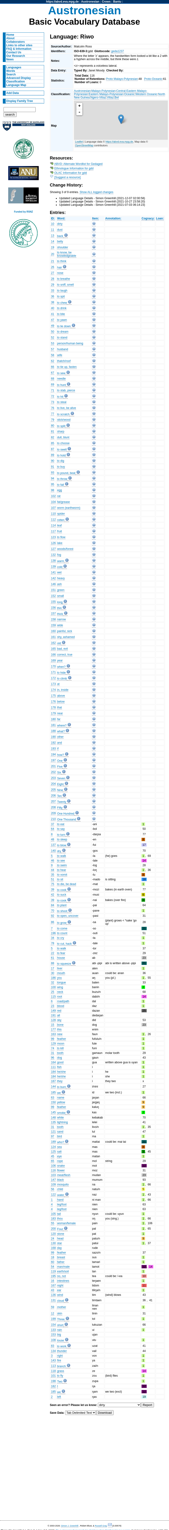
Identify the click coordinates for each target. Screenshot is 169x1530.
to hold (61, 455)
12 (52, 1313)
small (60, 596)
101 (53, 1375)
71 (52, 390)
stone (60, 1233)
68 (52, 378)
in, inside (62, 689)
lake (59, 543)
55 (52, 1223)
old (59, 643)
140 (53, 850)
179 (53, 713)
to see (61, 860)
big (59, 1334)
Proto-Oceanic (153, 79)
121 (53, 1131)
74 (52, 1048)
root (59, 996)
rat (58, 496)
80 (52, 425)
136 (53, 1295)
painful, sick (64, 631)
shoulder (62, 247)
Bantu (117, 1)
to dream (62, 331)
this (59, 1029)
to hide (61, 672)
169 (53, 660)
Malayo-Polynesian (103, 91)
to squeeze (64, 963)
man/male (63, 1266)
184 (53, 1071)
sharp (60, 431)
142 (53, 578)
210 (53, 819)
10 (52, 223)
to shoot (62, 911)
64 (52, 829)
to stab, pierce (66, 390)
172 (53, 678)
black (60, 1179)
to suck (61, 894)
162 (53, 643)
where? (61, 725)
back (60, 236)
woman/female (66, 1223)
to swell (62, 449)
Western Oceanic (146, 94)
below (61, 701)
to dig (60, 460)
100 (53, 987)
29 (52, 284)
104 (53, 502)
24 (52, 1238)
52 (52, 337)
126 (53, 543)
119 (53, 1271)
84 (52, 905)
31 (52, 1053)
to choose (63, 443)
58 (52, 355)
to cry (60, 938)
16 (52, 1280)
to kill (60, 1048)
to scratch (63, 414)
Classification (15, 81)
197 (53, 760)
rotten (60, 520)
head (60, 1238)
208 (53, 807)
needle (61, 378)
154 (53, 1324)
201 (53, 766)
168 (53, 1248)
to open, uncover (67, 915)
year (60, 660)
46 (52, 860)
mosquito (63, 1184)
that (59, 707)
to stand (62, 337)
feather (61, 1039)
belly (60, 241)
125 (53, 1151)
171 (53, 672)
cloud (60, 1300)
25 (52, 992)
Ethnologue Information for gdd (74, 168)
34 (52, 938)
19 (52, 247)
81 (52, 431)
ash (59, 584)
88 (52, 963)
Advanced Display (18, 78)
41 (52, 314)
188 (53, 731)
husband (62, 349)
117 (53, 531)
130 (53, 1243)
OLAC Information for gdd (70, 173)
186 (53, 977)
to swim (62, 865)
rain (59, 1330)
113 (53, 1365)
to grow (61, 922)
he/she (61, 1071)
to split (61, 426)
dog (59, 1057)
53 (52, 343)
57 (52, 349)
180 (53, 719)
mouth (61, 973)
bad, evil (62, 648)
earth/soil (63, 1271)
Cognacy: (148, 218)
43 (52, 1290)
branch (61, 1366)
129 (53, 1043)
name (60, 1097)
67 (52, 372)
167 (53, 1285)
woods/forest (65, 549)
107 (53, 507)
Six (59, 772)
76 (52, 408)
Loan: (160, 218)
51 (52, 879)
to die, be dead (66, 884)
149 (53, 1010)
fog (59, 554)
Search (11, 74)
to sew (61, 373)
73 (52, 402)
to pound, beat (66, 473)
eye (59, 1156)
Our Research (15, 56)
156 (53, 607)
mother (61, 1307)
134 (53, 1351)
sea (59, 1147)
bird (59, 1136)
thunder (62, 1351)
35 (52, 874)
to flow (61, 537)
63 (52, 1097)
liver (59, 968)
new (59, 1034)
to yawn (62, 320)
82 (52, 437)
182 (53, 1386)
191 (53, 1015)
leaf (59, 525)
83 (52, 1345)
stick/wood (63, 419)
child (60, 1189)
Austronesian (90, 1)
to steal (61, 402)
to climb (62, 678)
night (60, 1285)
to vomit (62, 874)
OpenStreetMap (84, 145)
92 (52, 915)
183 (53, 1218)
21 (52, 261)
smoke (61, 1112)
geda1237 (117, 51)
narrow (61, 619)
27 (52, 273)
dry (59, 851)
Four (60, 1229)
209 (53, 813)
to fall (60, 484)
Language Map (16, 85)
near (60, 713)
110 (53, 513)
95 (52, 484)
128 (53, 1020)
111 (53, 1067)
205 (53, 789)
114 (53, 525)
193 (53, 748)
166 (53, 654)
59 (52, 1307)
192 (53, 742)
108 (53, 1340)
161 (53, 637)
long (59, 602)
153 (53, 1334)
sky (59, 1020)
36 (52, 296)
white (60, 1117)
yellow (61, 1102)
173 (53, 684)
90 (52, 460)
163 (53, 1034)
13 (52, 235)
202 (53, 772)
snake (61, 1165)
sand (60, 1131)
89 (52, 455)
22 (52, 953)
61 (52, 957)
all (58, 1015)
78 (52, 943)
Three (61, 1319)
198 (53, 1381)
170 (53, 666)
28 (52, 278)
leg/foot (61, 1204)
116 (53, 1170)
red (59, 1010)
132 (53, 554)
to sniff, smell (65, 284)
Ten (59, 796)
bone (60, 1024)
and (59, 742)
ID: (53, 218)
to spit (61, 296)
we (59, 1093)
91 (52, 466)
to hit (60, 396)
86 (52, 922)
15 (52, 1024)
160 (53, 631)
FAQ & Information (18, 48)
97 (52, 1136)
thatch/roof (63, 361)
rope (60, 1161)
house (61, 957)
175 (53, 695)
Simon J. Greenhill (69, 1526)
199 (53, 1318)
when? (61, 666)
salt (59, 1151)
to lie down (64, 326)
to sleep (62, 839)
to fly (60, 1375)
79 (52, 419)
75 (52, 884)
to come (62, 928)
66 (52, 367)
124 (53, 1147)
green (60, 590)
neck (60, 992)
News (10, 59)
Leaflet (79, 141)
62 (52, 361)
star (59, 1243)
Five (59, 766)
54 (52, 1266)
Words (10, 71)
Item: (95, 218)
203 (53, 778)
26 (52, 267)
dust (59, 229)
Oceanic (129, 94)
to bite (61, 314)
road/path (63, 1001)
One (59, 760)
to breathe (63, 278)
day (59, 1248)
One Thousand (66, 819)
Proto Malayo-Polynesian (122, 79)
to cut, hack (64, 943)
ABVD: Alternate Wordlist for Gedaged (78, 164)
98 (52, 490)
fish (59, 1067)
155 (53, 601)
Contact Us (13, 52)
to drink (61, 308)
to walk (61, 856)
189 (53, 1141)
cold (59, 567)
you (59, 977)
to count (62, 933)
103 (53, 1175)
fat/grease (63, 502)
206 (53, 795)
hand (60, 1199)
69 (52, 384)
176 (53, 701)
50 (52, 331)
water (60, 1195)
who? (60, 1142)
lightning (62, 1122)
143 (53, 1360)
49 (52, 325)
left (59, 1396)
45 (52, 1156)
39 (52, 889)
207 (53, 801)
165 (53, 648)
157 (53, 613)
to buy (61, 466)
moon (60, 1043)
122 (53, 1194)
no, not (61, 1276)
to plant (61, 905)
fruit (59, 531)
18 (52, 1257)
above (61, 695)
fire (59, 1360)
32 (52, 982)
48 (52, 839)
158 (53, 619)
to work (61, 1346)
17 (52, 968)
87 (52, 449)
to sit (60, 879)
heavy (61, 578)
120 (53, 1233)
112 (53, 519)
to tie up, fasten (67, 367)
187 (53, 1081)
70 (52, 910)
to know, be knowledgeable (66, 254)
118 (53, 1371)
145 (53, 1112)
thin (59, 608)
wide (60, 625)
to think (61, 261)
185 (53, 1092)
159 (53, 625)
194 (53, 754)
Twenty (61, 802)
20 (52, 254)
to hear (61, 870)
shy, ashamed (66, 637)
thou (60, 1218)
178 (53, 707)
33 (52, 290)
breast (61, 1257)
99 (52, 1039)
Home (10, 34)
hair (59, 267)
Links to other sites (19, 45)
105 (53, 1213)
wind (60, 1295)
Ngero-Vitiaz (98, 97)
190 (53, 736)
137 (53, 845)
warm (60, 561)
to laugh (62, 290)
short (60, 1325)
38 (52, 302)
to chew (62, 302)
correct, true (64, 654)
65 (52, 1161)
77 (52, 414)
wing (60, 987)
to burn (61, 1087)
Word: (61, 218)
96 (52, 1057)
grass (60, 1371)
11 (52, 229)
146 (53, 584)
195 (53, 1276)
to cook (61, 890)
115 (53, 996)
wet (59, 572)
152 (53, 596)
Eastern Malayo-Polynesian (106, 94)
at (58, 684)
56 (52, 1189)
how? (60, 755)
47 (52, 320)
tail (59, 1213)
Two (59, 1381)
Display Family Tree (19, 101)
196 (53, 933)
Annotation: (113, 218)
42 (52, 894)
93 (52, 472)
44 (52, 870)
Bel (117, 97)
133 (53, 1330)
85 (52, 443)
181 (53, 725)
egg (59, 490)
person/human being (70, 343)
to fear (61, 953)
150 (53, 1102)
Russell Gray (101, 1526)
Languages (13, 67)
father (60, 1262)
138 (53, 560)
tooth (60, 1053)
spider (61, 513)
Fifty (59, 807)
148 (53, 1117)
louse (60, 1340)
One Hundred (65, 813)
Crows (106, 1)
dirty (59, 223)
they (59, 1081)
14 (52, 241)
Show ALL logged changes (96, 192)
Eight (60, 784)
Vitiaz (110, 97)
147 (53, 1179)
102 (53, 496)
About (10, 38)
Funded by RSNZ (23, 211)
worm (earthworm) (68, 507)
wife (59, 355)
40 (52, 308)
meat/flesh (63, 1175)
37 (52, 824)
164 (53, 1062)
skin (59, 1313)
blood (60, 1006)
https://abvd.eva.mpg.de (62, 1)
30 (52, 973)
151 (53, 590)
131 (53, 1300)
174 (53, 689)
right (60, 1355)
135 (53, 1122)
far (58, 719)
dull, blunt (63, 437)
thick (60, 614)
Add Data (12, 93)
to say (61, 829)
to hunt (61, 385)
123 (53, 537)
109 (53, 1184)
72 (52, 396)
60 (52, 1262)
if (57, 748)
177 (53, 1029)
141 (53, 572)
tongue (61, 982)
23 (52, 1006)
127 (53, 549)
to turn (61, 834)
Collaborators (15, 41)
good (60, 1062)
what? (61, 731)
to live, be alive (66, 408)
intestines (63, 1280)
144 (53, 1086)
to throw (62, 479)
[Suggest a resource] (67, 177)
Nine (60, 790)
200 (53, 1228)
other (60, 736)
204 (53, 783)
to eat (60, 824)
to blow (61, 845)
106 (53, 1165)
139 (53, 566)
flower (61, 1170)
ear (59, 1290)
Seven (61, 778)
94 (52, 478)
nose (60, 273)
